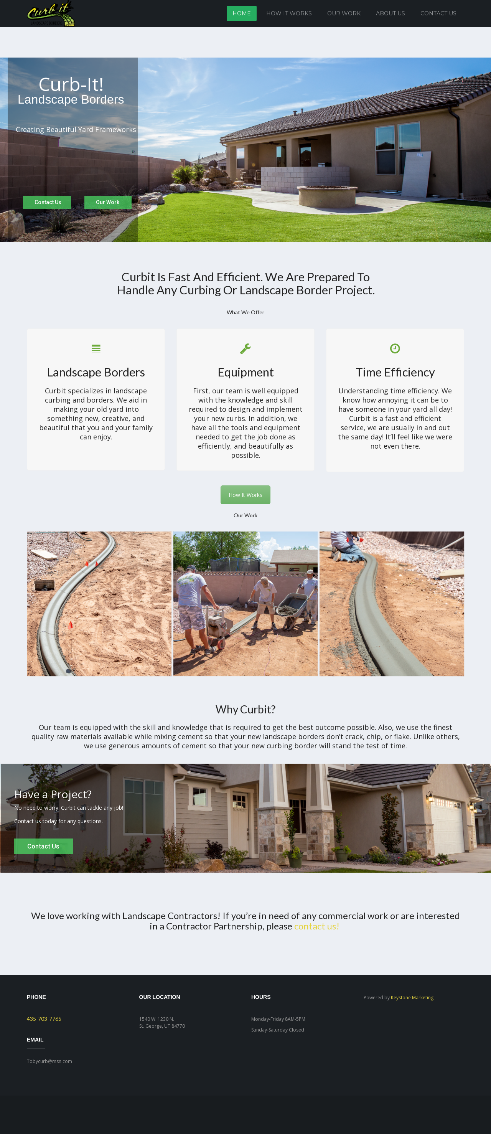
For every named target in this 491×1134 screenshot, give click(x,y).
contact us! (316, 925)
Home (241, 13)
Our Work (344, 13)
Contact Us (438, 13)
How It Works (289, 13)
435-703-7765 (44, 1018)
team (62, 727)
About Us (390, 13)
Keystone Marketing (412, 997)
